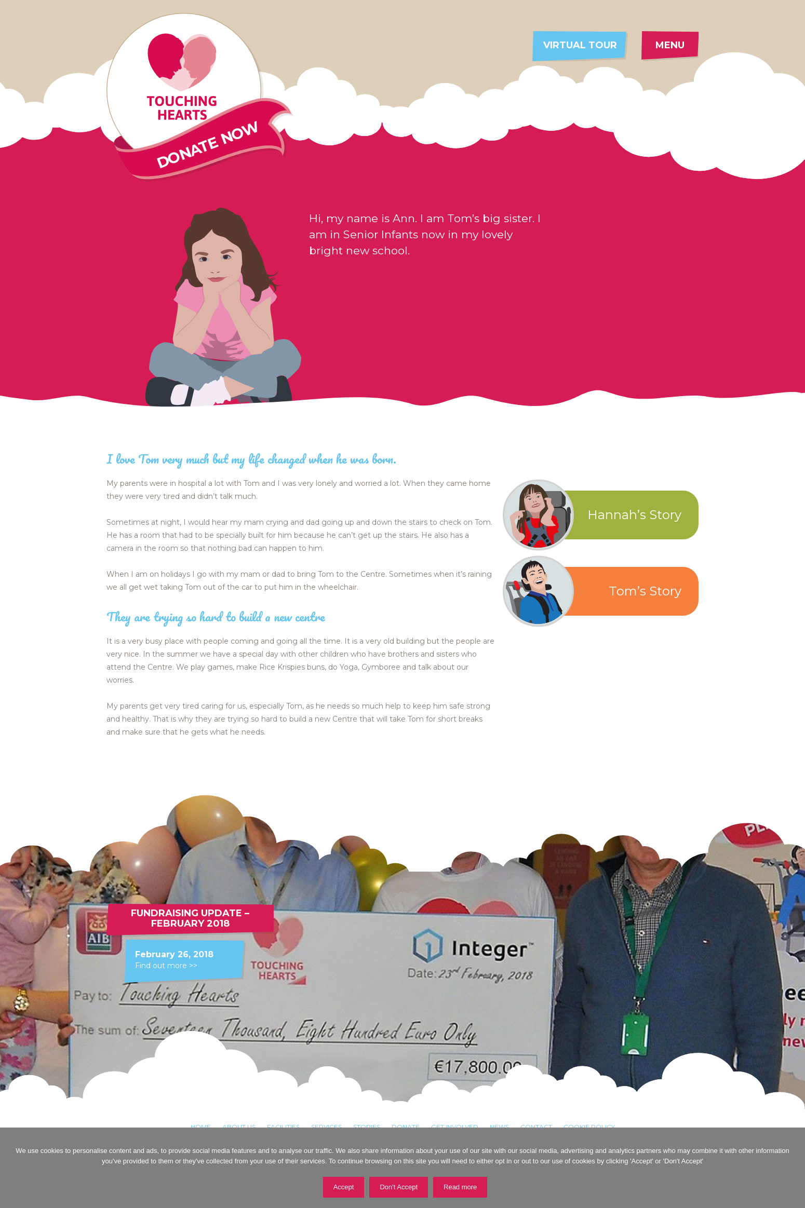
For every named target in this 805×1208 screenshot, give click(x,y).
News (499, 1127)
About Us (239, 1127)
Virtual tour (580, 45)
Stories (366, 1127)
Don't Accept (399, 1187)
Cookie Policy (589, 1127)
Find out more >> (166, 965)
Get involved (454, 1127)
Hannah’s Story (596, 515)
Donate (406, 1127)
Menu (670, 45)
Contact (536, 1127)
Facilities (283, 1127)
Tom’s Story (596, 591)
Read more (460, 1187)
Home (201, 1127)
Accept (343, 1187)
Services (326, 1127)
